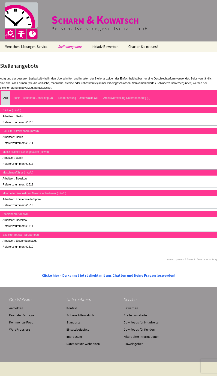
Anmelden (16, 308)
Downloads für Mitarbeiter (142, 322)
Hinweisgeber (133, 344)
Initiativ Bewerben (105, 46)
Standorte (73, 322)
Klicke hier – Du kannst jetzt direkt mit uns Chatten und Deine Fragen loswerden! (108, 275)
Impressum (74, 337)
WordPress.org (19, 329)
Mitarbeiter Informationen (141, 337)
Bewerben (131, 308)
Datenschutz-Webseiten (83, 344)
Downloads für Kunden (139, 329)
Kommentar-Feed (21, 322)
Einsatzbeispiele (77, 329)
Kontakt (71, 308)
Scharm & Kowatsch (80, 315)
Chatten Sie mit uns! (143, 46)
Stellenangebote (70, 46)
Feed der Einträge (21, 315)
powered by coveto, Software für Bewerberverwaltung (191, 259)
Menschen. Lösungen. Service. (26, 46)
